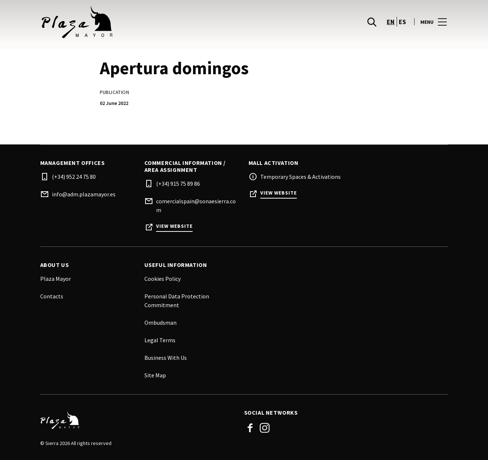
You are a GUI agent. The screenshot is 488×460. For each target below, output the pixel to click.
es (402, 22)
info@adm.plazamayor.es (84, 194)
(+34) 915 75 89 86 (178, 183)
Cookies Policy (162, 278)
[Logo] (137, 420)
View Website (174, 226)
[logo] (143, 22)
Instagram (265, 428)
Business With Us (165, 357)
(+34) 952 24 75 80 (74, 176)
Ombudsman (160, 322)
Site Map (155, 375)
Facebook (250, 428)
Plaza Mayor (55, 278)
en (391, 22)
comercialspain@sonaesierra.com (196, 205)
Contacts (51, 296)
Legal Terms (159, 340)
